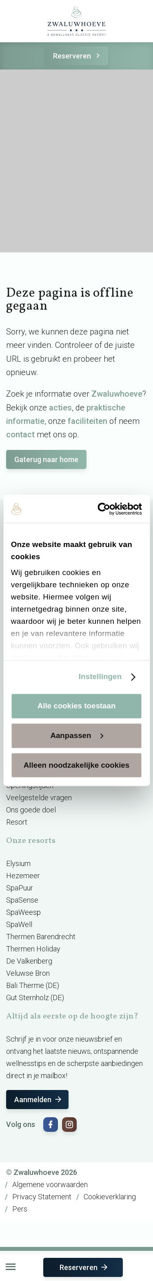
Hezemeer (23, 875)
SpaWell (19, 924)
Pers (19, 1209)
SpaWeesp (23, 912)
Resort (16, 822)
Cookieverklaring (110, 1196)
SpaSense (22, 900)
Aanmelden (38, 1099)
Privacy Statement (41, 1196)
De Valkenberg (29, 961)
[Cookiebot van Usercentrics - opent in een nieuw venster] (108, 508)
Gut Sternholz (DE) (35, 997)
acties (60, 408)
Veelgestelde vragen (39, 797)
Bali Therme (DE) (32, 985)
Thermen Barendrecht (40, 936)
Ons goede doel (31, 810)
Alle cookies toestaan (77, 705)
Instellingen (100, 676)
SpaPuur (19, 888)
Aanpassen (76, 735)
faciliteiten (87, 421)
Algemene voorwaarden (50, 1184)
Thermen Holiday (33, 948)
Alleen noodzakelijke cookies (76, 765)
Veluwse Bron (28, 973)
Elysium (18, 863)
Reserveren (77, 56)
